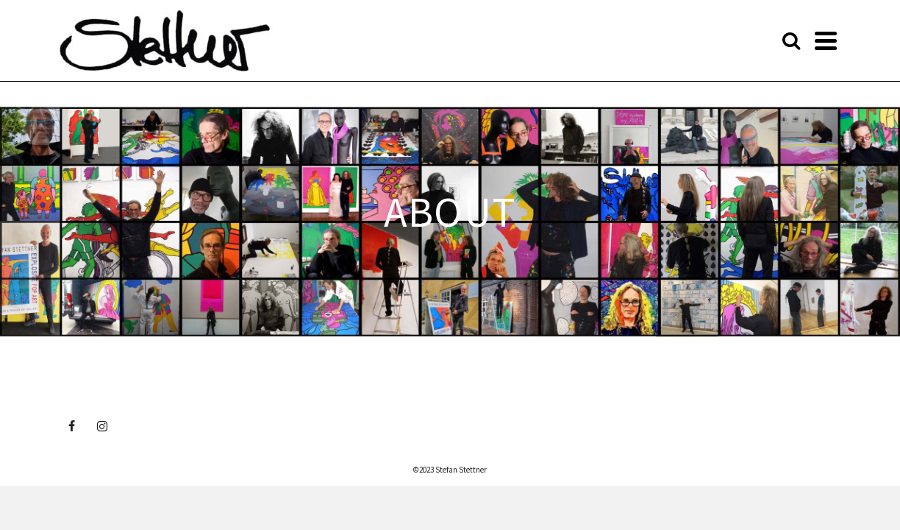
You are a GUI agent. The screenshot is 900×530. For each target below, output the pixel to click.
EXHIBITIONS (457, 39)
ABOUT (316, 39)
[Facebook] (71, 425)
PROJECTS (546, 39)
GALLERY (384, 39)
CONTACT (681, 39)
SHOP (615, 39)
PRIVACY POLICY (764, 39)
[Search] (828, 40)
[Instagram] (102, 425)
